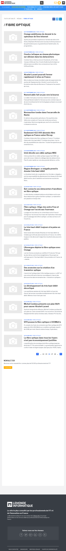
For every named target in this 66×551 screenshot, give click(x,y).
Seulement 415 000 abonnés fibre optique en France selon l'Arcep (39, 134)
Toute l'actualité (9, 18)
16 (49, 354)
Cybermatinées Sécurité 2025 (53, 7)
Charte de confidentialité (49, 549)
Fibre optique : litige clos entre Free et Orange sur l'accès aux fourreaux (41, 208)
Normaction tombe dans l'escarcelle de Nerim (42, 113)
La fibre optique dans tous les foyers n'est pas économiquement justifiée (40, 339)
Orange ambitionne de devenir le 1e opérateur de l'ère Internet (40, 35)
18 (55, 354)
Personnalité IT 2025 (34, 7)
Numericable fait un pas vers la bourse (41, 95)
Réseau (19, 18)
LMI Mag (39, 9)
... (40, 354)
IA (34, 9)
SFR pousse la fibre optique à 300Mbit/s (42, 322)
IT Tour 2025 (28, 9)
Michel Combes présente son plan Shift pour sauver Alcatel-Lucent (42, 305)
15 (46, 354)
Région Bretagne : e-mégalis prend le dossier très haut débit (41, 170)
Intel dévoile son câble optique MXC (40, 153)
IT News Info (36, 516)
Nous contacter (13, 549)
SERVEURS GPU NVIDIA (18, 7)
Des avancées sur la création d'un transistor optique (39, 269)
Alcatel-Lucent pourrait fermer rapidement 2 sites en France (38, 75)
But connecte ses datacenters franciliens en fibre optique (43, 190)
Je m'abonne (8, 367)
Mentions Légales (35, 549)
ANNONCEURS (24, 549)
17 (52, 354)
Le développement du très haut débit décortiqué (41, 287)
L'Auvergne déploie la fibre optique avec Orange (42, 248)
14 (43, 354)
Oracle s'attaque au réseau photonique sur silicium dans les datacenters (42, 55)
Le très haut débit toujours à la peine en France (42, 228)
